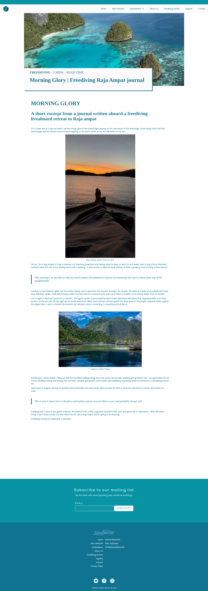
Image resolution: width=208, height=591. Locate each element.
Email (79, 503)
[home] (4, 8)
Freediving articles (172, 9)
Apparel (188, 9)
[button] (137, 8)
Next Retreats (118, 9)
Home (103, 9)
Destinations (97, 547)
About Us (99, 551)
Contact (201, 9)
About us (154, 9)
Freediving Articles (95, 555)
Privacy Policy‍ (97, 566)
